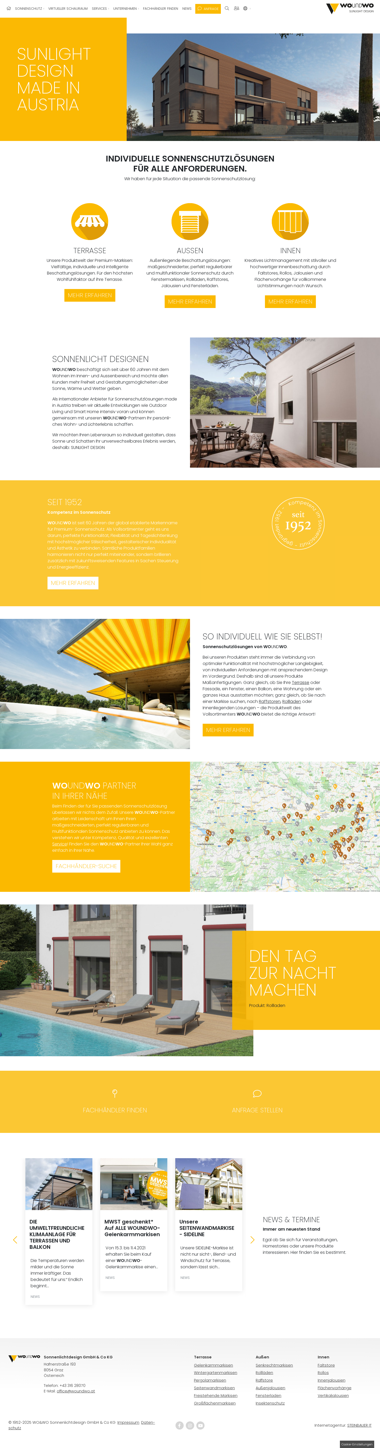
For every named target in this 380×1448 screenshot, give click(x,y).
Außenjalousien (270, 1388)
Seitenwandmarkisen (214, 1388)
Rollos (323, 1372)
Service (59, 844)
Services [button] (100, 8)
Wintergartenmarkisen (215, 1372)
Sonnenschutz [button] (29, 8)
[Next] (252, 1240)
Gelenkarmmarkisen (213, 1365)
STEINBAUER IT (359, 1425)
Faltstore (326, 1365)
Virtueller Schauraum (68, 8)
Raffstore (264, 1380)
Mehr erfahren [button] (73, 583)
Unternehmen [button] (125, 8)
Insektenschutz (270, 1403)
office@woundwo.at (76, 1391)
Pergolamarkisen (210, 1380)
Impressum (128, 1422)
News (187, 8)
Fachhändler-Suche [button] (86, 866)
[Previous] (15, 1240)
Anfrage (208, 9)
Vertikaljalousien (333, 1395)
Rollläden (291, 701)
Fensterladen (268, 1395)
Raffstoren (270, 701)
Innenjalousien (331, 1380)
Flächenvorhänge (335, 1388)
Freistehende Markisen (216, 1395)
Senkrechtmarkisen (274, 1365)
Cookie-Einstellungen (357, 1444)
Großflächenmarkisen (215, 1403)
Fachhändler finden (160, 8)
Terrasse (300, 682)
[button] (247, 8)
